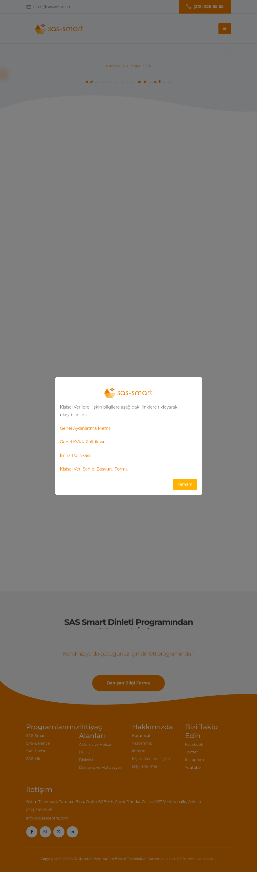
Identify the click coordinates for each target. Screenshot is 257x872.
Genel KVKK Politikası (82, 442)
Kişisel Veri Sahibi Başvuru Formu (94, 469)
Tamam (185, 484)
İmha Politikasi (75, 455)
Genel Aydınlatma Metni (85, 428)
